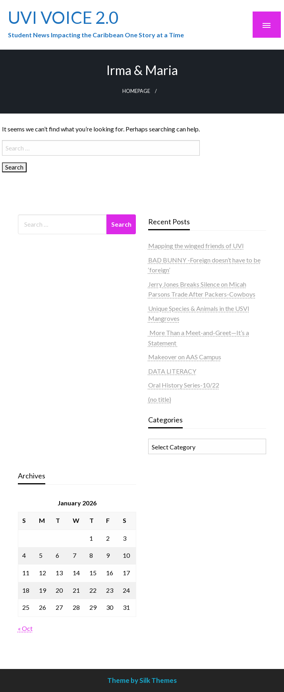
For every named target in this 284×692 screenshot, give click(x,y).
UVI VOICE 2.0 (63, 17)
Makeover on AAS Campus (184, 356)
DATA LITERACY (172, 371)
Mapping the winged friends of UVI (196, 245)
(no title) (159, 399)
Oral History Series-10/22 (183, 385)
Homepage (136, 91)
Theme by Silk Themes (142, 680)
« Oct (25, 628)
